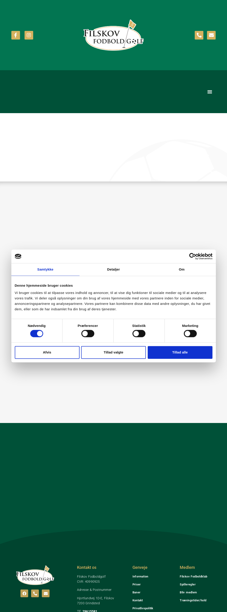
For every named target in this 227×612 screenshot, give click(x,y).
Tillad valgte (113, 352)
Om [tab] (182, 269)
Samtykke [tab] (45, 269)
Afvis (47, 352)
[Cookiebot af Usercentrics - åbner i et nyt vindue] (192, 256)
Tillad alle (180, 352)
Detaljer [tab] (113, 269)
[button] (209, 91)
